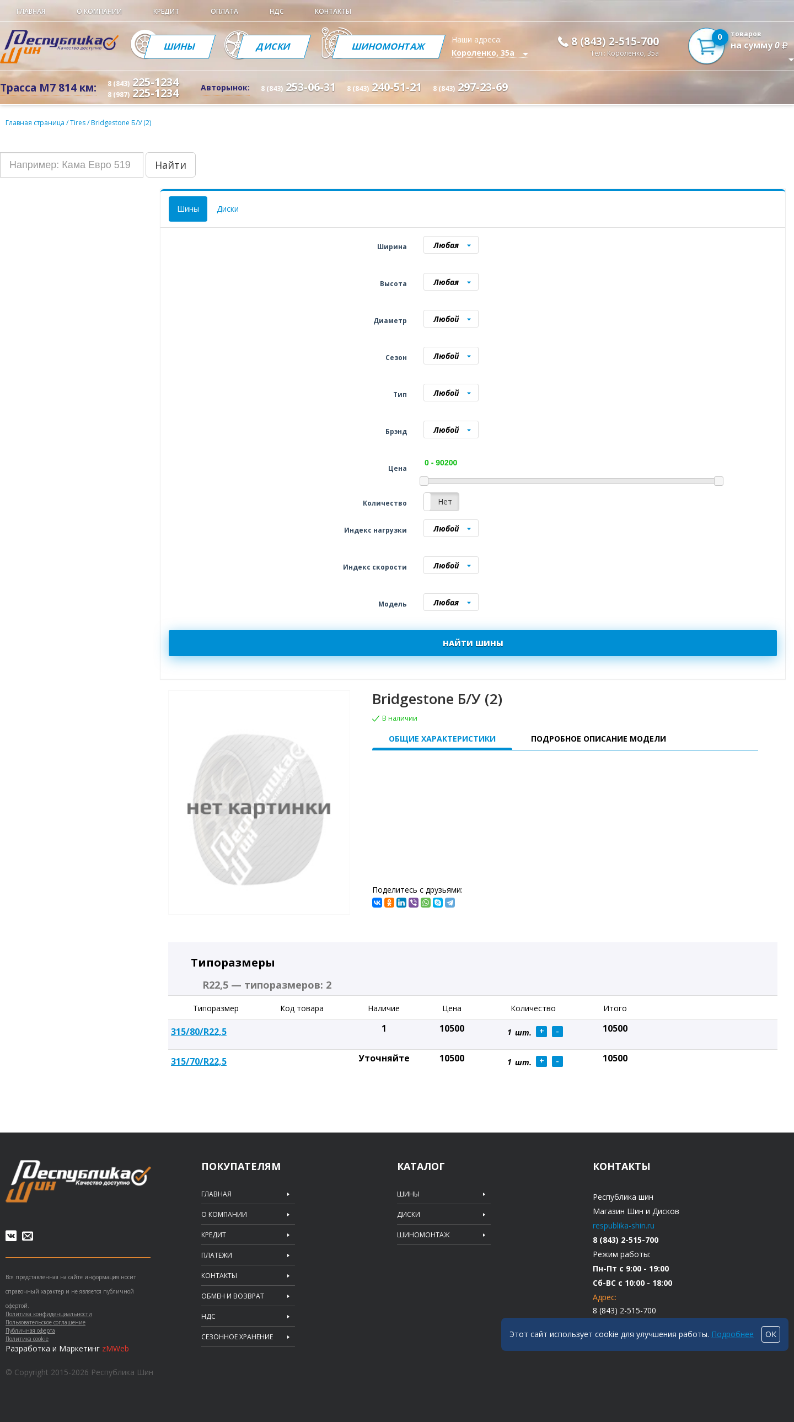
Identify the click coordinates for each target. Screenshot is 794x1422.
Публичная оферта (30, 1330)
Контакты (333, 11)
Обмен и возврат (232, 1296)
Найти (170, 164)
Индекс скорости (375, 567)
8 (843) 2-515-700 (615, 41)
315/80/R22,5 (199, 1032)
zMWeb (115, 1348)
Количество (385, 503)
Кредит (166, 11)
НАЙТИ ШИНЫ (473, 643)
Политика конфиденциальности (49, 1314)
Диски (273, 46)
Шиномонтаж (389, 46)
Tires (78, 122)
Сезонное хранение (237, 1337)
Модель (392, 604)
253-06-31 (298, 86)
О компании (99, 11)
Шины (180, 46)
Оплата (224, 11)
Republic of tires (78, 1181)
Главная (31, 11)
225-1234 (143, 81)
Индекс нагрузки (375, 530)
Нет (445, 501)
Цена (397, 468)
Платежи (216, 1255)
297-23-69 (470, 86)
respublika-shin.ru (623, 1225)
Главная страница (35, 122)
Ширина (392, 246)
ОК (770, 1334)
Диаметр (390, 320)
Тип (400, 394)
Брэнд (396, 431)
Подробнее (732, 1334)
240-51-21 (384, 86)
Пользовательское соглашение (45, 1322)
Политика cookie (27, 1338)
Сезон (396, 357)
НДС (276, 11)
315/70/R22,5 (199, 1061)
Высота (393, 283)
